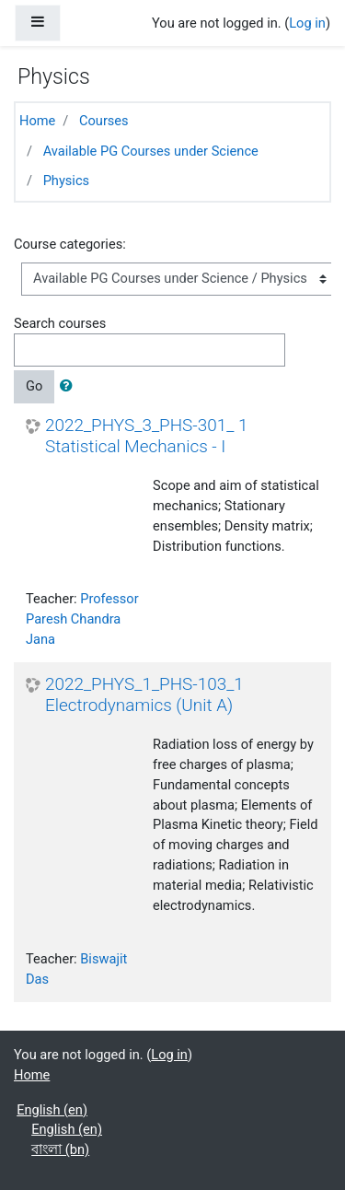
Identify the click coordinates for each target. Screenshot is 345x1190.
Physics (66, 180)
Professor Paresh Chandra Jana (82, 619)
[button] (70, 387)
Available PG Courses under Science (151, 151)
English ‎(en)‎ (52, 1110)
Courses (104, 120)
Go (34, 386)
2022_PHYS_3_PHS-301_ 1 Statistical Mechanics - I (146, 436)
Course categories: (70, 244)
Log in (307, 23)
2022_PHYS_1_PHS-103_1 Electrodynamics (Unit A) (144, 695)
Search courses (60, 323)
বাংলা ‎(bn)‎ (60, 1149)
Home (37, 120)
